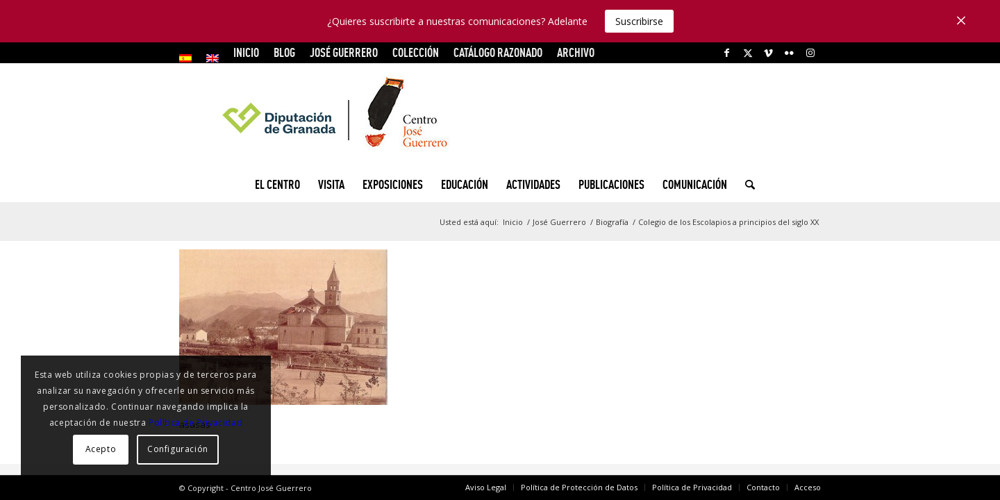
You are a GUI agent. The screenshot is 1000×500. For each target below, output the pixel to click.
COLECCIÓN (415, 52)
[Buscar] (745, 184)
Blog (284, 52)
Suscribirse (639, 21)
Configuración (177, 449)
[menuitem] (189, 58)
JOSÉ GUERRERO (344, 52)
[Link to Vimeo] (768, 52)
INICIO (246, 52)
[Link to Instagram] (810, 52)
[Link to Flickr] (789, 52)
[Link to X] (748, 52)
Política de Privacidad (195, 422)
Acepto (101, 449)
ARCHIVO (575, 52)
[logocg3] (500, 115)
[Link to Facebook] (727, 52)
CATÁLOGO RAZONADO (497, 52)
